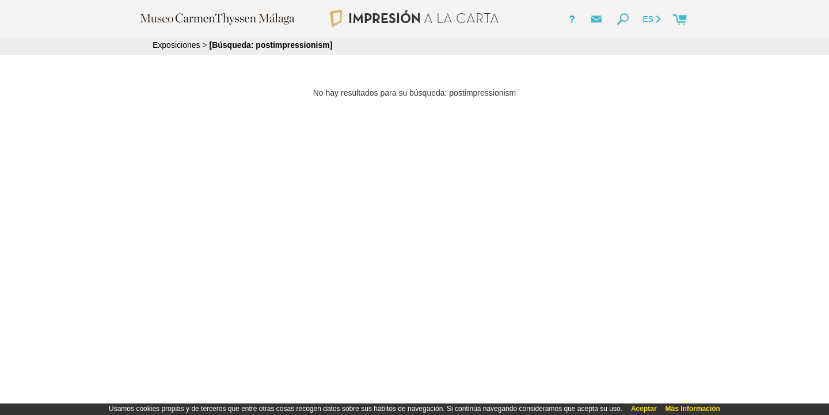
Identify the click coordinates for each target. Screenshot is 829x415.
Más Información (693, 409)
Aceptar (644, 409)
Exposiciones (176, 45)
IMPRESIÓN (414, 18)
